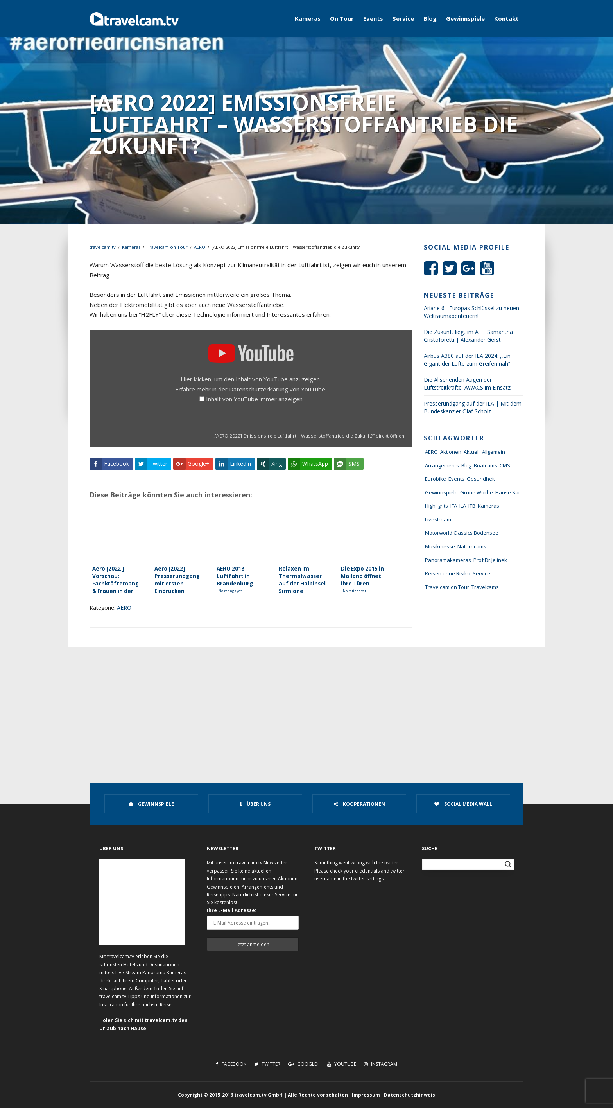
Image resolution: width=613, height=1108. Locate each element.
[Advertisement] (306, 706)
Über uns (255, 804)
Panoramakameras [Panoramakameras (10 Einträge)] (448, 560)
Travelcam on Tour (167, 247)
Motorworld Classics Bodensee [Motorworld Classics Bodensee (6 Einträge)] (461, 532)
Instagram (380, 1064)
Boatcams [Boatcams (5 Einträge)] (485, 465)
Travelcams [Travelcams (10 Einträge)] (485, 587)
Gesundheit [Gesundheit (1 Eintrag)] (481, 478)
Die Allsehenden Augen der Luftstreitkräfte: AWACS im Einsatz (467, 383)
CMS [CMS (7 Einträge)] (505, 465)
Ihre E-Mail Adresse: (231, 910)
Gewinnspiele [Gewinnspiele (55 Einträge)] (441, 492)
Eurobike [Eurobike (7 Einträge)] (435, 478)
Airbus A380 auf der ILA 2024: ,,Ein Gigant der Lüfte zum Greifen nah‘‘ (467, 359)
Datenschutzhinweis (409, 1095)
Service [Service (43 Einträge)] (481, 573)
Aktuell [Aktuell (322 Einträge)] (472, 451)
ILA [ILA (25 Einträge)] (462, 505)
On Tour (342, 18)
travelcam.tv (103, 247)
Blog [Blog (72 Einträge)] (466, 465)
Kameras (308, 18)
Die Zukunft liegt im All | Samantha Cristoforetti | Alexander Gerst (468, 335)
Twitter (267, 1064)
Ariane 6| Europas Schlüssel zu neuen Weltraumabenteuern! (471, 312)
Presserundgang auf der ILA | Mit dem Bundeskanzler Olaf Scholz (473, 407)
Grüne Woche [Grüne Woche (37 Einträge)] (476, 492)
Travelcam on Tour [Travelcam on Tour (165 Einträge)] (447, 587)
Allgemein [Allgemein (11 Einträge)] (493, 451)
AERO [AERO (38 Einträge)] (431, 451)
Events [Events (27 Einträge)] (456, 478)
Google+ (303, 1064)
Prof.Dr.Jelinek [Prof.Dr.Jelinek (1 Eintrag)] (490, 560)
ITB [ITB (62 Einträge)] (471, 505)
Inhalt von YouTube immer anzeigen (254, 399)
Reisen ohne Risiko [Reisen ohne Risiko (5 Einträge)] (447, 573)
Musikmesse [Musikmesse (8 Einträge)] (440, 546)
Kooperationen (359, 804)
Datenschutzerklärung (258, 389)
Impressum (366, 1095)
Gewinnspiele (465, 18)
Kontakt (506, 18)
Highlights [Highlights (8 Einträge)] (436, 505)
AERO (199, 247)
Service (403, 18)
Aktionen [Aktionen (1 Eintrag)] (450, 451)
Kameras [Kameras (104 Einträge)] (488, 505)
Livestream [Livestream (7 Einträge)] (438, 519)
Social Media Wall (463, 804)
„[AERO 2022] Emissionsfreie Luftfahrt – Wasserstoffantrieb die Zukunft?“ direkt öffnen (308, 436)
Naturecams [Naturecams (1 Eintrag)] (471, 546)
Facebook (231, 1064)
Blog (430, 18)
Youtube (341, 1064)
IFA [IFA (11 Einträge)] (453, 505)
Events (373, 18)
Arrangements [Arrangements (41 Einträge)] (442, 465)
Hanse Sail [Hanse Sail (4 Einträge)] (508, 492)
